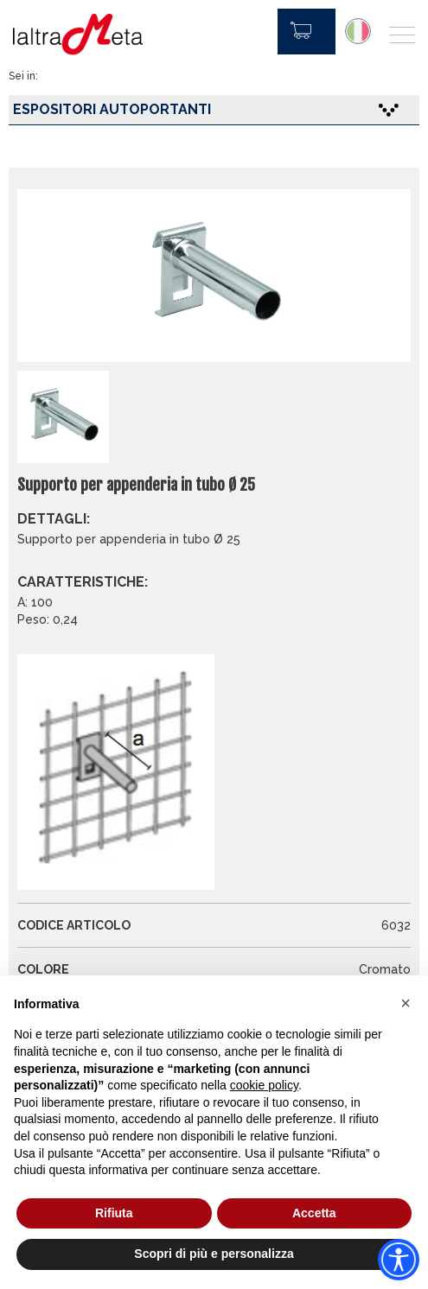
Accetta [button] (314, 1213)
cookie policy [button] (264, 1085)
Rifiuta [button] (114, 1213)
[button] (405, 1003)
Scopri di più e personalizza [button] (213, 1253)
